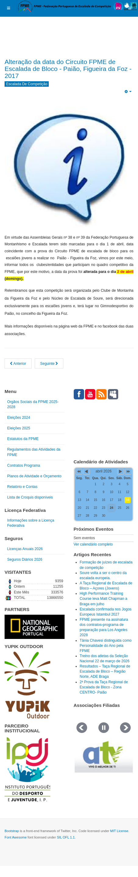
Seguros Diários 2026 (24, 559)
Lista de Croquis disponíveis (30, 497)
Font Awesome (16, 837)
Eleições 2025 (18, 428)
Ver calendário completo (93, 544)
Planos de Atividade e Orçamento (34, 476)
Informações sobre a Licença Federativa (30, 523)
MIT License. (119, 831)
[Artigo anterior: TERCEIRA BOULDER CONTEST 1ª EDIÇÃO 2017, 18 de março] (18, 363)
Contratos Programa (23, 465)
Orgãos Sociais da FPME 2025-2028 (33, 404)
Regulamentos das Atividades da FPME (34, 452)
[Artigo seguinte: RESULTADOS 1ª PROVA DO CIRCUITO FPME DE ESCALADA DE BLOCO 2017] (49, 363)
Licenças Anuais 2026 (25, 549)
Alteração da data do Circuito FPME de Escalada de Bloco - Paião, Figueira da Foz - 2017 (68, 68)
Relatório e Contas (22, 487)
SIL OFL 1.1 (66, 837)
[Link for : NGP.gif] (35, 627)
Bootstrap (12, 831)
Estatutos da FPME (23, 439)
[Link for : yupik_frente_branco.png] (27, 685)
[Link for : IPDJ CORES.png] (27, 769)
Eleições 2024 (18, 417)
